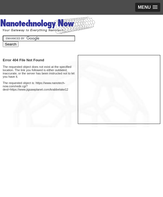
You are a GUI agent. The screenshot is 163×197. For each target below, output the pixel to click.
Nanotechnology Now (47, 26)
